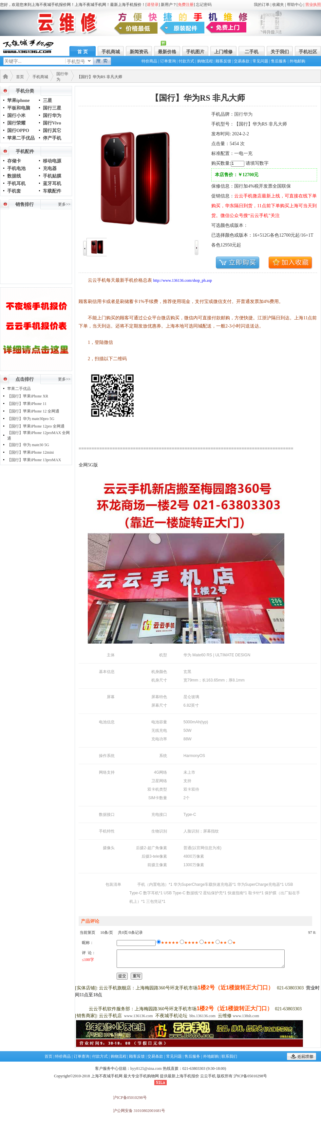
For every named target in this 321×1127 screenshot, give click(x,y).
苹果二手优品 (21, 138)
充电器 (50, 168)
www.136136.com (138, 1016)
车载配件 (52, 191)
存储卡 (14, 161)
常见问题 (260, 61)
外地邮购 (297, 61)
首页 (20, 77)
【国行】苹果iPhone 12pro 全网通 (36, 426)
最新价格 (167, 51)
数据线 (14, 176)
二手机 (251, 51)
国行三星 (52, 108)
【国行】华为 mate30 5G (28, 445)
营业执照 (313, 4)
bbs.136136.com (203, 1016)
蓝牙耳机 (52, 183)
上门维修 (223, 51)
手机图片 (195, 51)
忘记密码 (204, 4)
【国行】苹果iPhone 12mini (30, 452)
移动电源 (52, 161)
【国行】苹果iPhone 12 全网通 (33, 411)
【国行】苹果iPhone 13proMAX (34, 460)
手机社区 (308, 51)
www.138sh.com (246, 1016)
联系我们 (229, 1056)
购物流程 (205, 61)
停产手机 (52, 138)
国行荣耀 (16, 123)
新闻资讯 (139, 51)
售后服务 (279, 61)
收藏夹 (278, 4)
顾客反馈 (223, 61)
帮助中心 (295, 4)
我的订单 (262, 4)
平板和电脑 (18, 108)
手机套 (14, 191)
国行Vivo (52, 123)
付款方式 (186, 61)
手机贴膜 (52, 176)
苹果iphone (18, 100)
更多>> (64, 204)
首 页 (82, 51)
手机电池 (16, 168)
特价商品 (149, 61)
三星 (47, 100)
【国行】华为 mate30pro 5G (30, 418)
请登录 (153, 4)
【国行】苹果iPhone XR (27, 396)
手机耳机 (16, 183)
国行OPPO (18, 130)
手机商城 (111, 51)
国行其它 (52, 130)
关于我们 (280, 51)
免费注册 (186, 4)
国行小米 (16, 115)
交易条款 (242, 61)
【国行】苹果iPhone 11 (27, 403)
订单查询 (168, 61)
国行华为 (52, 115)
